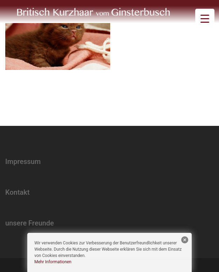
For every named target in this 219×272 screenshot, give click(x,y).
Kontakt (17, 192)
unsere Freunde (29, 223)
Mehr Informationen (52, 261)
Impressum (23, 161)
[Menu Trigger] (204, 18)
